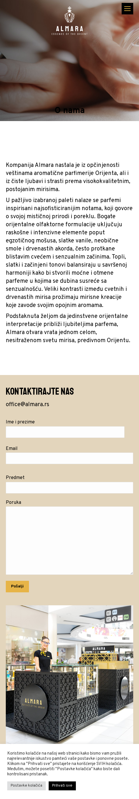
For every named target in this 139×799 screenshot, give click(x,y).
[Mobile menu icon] (127, 8)
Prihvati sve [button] (62, 785)
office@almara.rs (27, 404)
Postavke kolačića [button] (26, 785)
